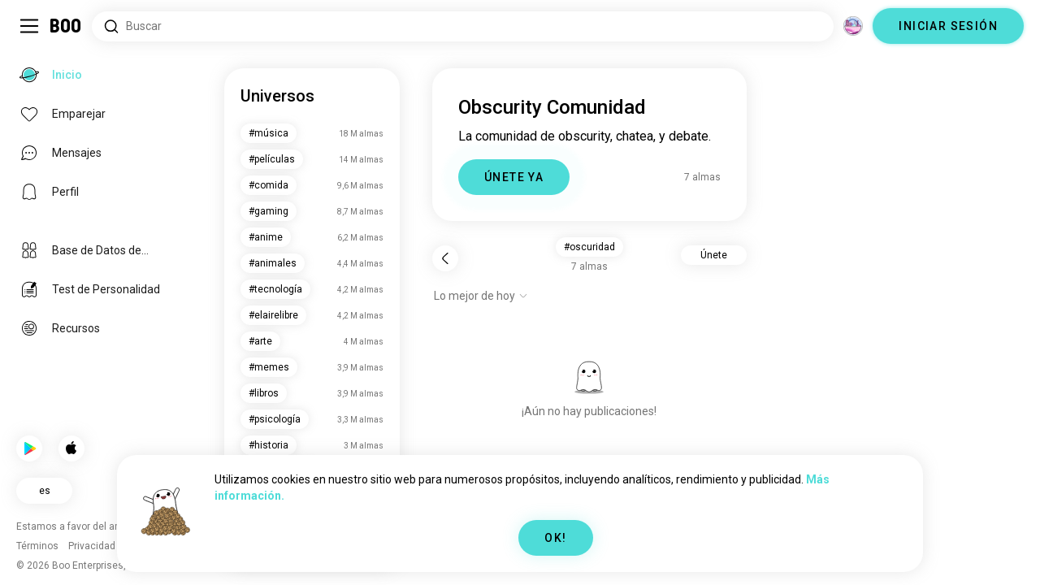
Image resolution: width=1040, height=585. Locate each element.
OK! (555, 537)
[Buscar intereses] (463, 26)
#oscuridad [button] (589, 247)
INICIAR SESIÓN (948, 26)
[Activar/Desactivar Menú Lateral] (29, 26)
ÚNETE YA (514, 177)
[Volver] (445, 258)
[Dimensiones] (853, 26)
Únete (713, 255)
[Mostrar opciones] (481, 296)
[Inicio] (66, 26)
